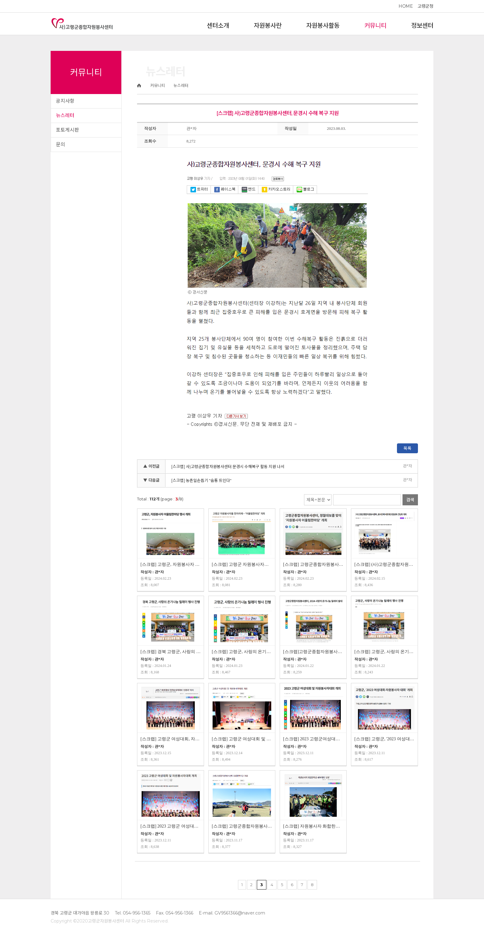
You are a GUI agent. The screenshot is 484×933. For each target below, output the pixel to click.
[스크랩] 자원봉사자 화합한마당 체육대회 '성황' (313, 826)
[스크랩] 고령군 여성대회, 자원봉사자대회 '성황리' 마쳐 (170, 739)
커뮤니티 (375, 25)
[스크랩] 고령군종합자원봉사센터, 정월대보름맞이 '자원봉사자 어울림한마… (313, 564)
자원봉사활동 (323, 25)
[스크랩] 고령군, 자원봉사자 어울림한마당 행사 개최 (170, 564)
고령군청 (425, 6)
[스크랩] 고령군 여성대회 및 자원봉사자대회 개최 (242, 739)
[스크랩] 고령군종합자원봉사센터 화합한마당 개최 (242, 826)
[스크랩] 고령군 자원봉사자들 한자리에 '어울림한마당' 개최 (242, 564)
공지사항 (65, 101)
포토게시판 (67, 130)
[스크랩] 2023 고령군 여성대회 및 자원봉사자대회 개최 (170, 826)
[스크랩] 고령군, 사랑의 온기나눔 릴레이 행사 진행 (242, 651)
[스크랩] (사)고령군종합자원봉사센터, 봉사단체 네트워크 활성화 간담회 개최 (384, 564)
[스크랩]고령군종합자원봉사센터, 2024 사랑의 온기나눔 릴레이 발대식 (313, 651)
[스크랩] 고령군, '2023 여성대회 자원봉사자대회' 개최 (384, 739)
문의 (60, 144)
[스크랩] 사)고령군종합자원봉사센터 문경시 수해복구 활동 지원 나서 (227, 466)
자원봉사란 (268, 25)
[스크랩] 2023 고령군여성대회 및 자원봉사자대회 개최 (313, 739)
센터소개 (218, 25)
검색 (410, 500)
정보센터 (422, 25)
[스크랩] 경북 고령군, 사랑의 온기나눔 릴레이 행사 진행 (170, 651)
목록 (407, 448)
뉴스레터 (65, 115)
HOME (405, 6)
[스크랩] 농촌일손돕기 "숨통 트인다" (201, 480)
